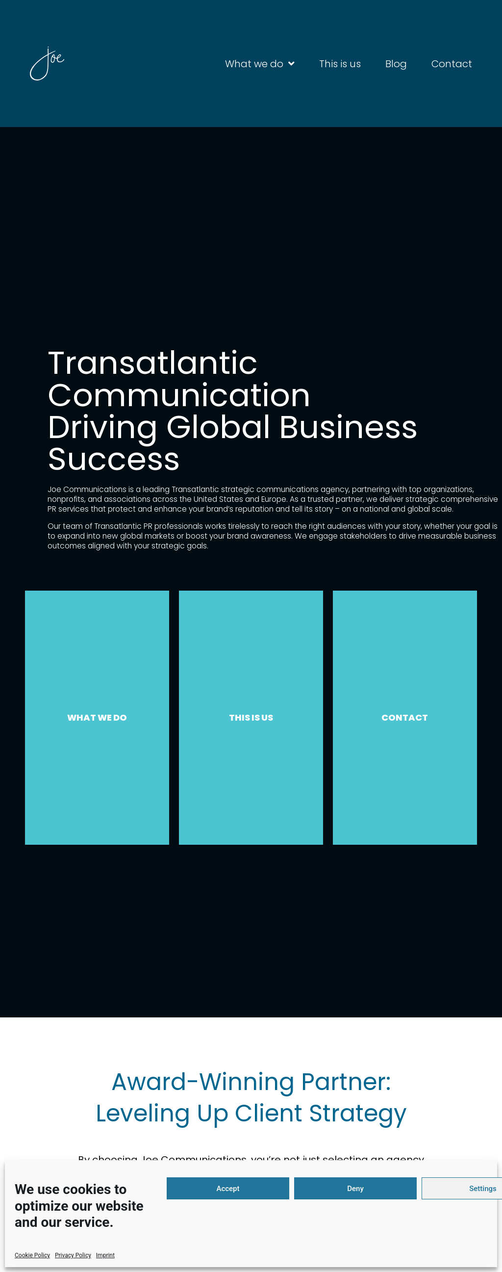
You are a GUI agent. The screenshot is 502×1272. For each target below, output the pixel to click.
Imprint (105, 1255)
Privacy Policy (73, 1255)
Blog (396, 63)
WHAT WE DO (97, 717)
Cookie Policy (32, 1255)
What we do (260, 63)
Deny (355, 1188)
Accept (227, 1188)
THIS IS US (251, 717)
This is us (340, 63)
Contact (451, 63)
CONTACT (404, 717)
